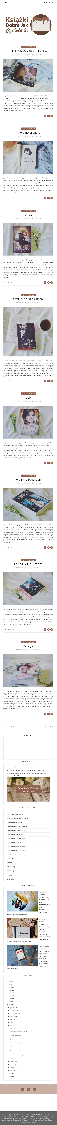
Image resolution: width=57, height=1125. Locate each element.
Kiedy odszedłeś (44, 946)
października (14, 1013)
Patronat (10, 855)
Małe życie (42, 892)
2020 (10, 999)
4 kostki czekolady (28, 128)
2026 (10, 981)
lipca (11, 1022)
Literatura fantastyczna (15, 826)
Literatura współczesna (15, 847)
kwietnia (13, 1061)
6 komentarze (8, 463)
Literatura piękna (13, 843)
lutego (12, 1067)
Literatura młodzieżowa (15, 838)
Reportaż (10, 863)
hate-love (10, 875)
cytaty (9, 871)
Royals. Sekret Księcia (28, 299)
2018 (10, 1005)
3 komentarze (8, 198)
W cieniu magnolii (28, 479)
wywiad (9, 879)
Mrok (28, 214)
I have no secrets (28, 132)
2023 (10, 990)
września (13, 1016)
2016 (10, 1076)
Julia (28, 397)
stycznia (13, 1070)
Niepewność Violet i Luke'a (28, 50)
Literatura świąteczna (14, 851)
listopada (13, 1011)
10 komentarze (8, 629)
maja (12, 1028)
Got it (34, 1123)
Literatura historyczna (15, 830)
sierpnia (13, 1019)
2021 (10, 996)
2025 (10, 984)
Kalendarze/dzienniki (14, 814)
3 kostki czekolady (28, 46)
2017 (10, 1073)
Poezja (9, 859)
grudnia (12, 1008)
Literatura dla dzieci (14, 822)
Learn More (26, 1123)
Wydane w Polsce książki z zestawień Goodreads (22, 768)
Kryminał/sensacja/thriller (16, 818)
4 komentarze (8, 116)
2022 (10, 993)
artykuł (9, 867)
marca (12, 1064)
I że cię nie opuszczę (28, 564)
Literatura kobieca (13, 834)
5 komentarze (8, 381)
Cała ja (28, 646)
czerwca (13, 1025)
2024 (10, 987)
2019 (10, 1002)
